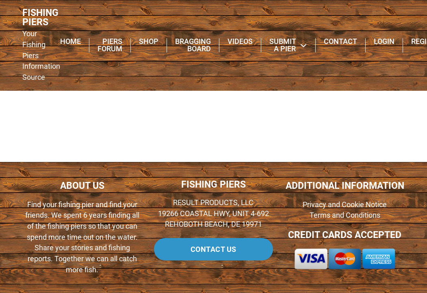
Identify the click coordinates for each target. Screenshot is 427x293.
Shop (148, 42)
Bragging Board (193, 45)
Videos (240, 42)
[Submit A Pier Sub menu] (303, 45)
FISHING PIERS (40, 17)
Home (70, 42)
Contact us (213, 249)
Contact (340, 42)
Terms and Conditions (345, 215)
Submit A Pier (282, 45)
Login (384, 42)
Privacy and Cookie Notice (345, 205)
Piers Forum (110, 45)
